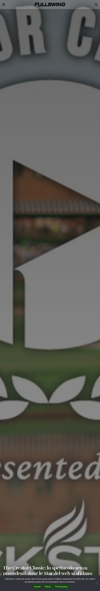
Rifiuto (48, 587)
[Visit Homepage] (50, 4)
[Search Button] (96, 4)
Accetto (37, 587)
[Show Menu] (3, 4)
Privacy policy (61, 587)
